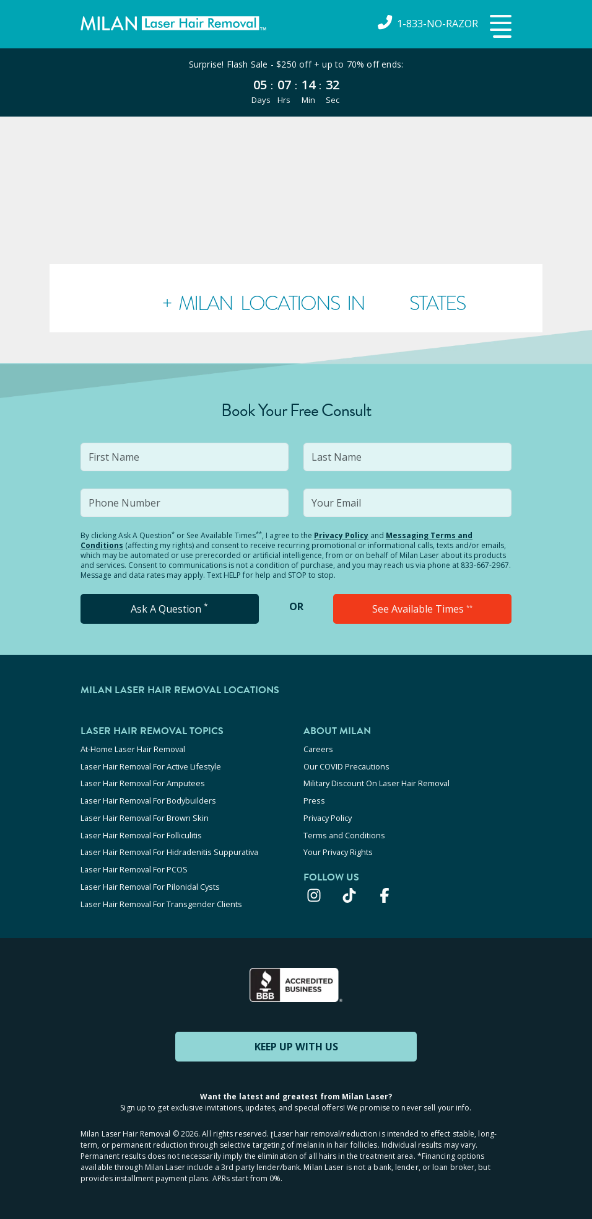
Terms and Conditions (344, 832)
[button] (499, 27)
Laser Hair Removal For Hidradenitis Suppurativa (169, 849)
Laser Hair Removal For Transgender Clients (161, 899)
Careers (318, 749)
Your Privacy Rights (338, 849)
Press (314, 799)
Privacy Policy (341, 535)
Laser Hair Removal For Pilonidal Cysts (150, 883)
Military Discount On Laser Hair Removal (376, 782)
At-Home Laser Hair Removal (133, 749)
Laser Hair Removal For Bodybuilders (148, 799)
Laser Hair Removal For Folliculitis (141, 832)
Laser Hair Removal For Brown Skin (145, 816)
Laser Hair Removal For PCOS (134, 866)
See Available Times (422, 609)
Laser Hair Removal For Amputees (143, 782)
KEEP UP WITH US (296, 1041)
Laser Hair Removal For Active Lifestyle (151, 765)
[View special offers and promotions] (296, 82)
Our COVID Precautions (346, 765)
